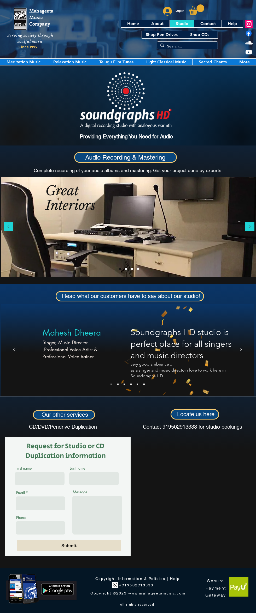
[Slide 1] (120, 269)
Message (80, 492)
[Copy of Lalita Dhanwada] (144, 384)
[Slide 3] (138, 269)
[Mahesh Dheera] (111, 384)
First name (23, 468)
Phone (21, 517)
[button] (196, 9)
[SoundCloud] (249, 43)
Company (39, 24)
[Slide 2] (132, 269)
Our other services (65, 414)
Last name (77, 468)
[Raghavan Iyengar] (118, 384)
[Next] (249, 227)
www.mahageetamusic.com (156, 593)
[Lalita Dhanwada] (124, 384)
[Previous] (8, 227)
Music (36, 17)
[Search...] (187, 46)
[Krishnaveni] (137, 384)
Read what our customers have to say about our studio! (131, 296)
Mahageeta (41, 11)
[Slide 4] (126, 269)
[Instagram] (249, 24)
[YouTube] (249, 52)
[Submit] (69, 545)
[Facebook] (249, 33)
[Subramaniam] (131, 384)
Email (20, 493)
